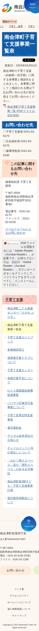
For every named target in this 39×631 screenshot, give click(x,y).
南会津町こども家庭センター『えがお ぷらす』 (20, 313)
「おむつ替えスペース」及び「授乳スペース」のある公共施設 (20, 467)
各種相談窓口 (15, 349)
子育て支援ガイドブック (20, 339)
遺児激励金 (14, 427)
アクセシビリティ (19, 595)
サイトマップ (19, 615)
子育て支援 (14, 300)
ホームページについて (19, 602)
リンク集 (19, 589)
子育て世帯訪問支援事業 (20, 417)
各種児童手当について (20, 380)
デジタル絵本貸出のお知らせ (20, 438)
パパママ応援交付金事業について (20, 405)
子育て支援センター (20, 370)
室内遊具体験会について (20, 500)
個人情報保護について (19, 609)
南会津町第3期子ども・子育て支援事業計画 (20, 486)
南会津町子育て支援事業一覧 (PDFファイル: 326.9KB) (21, 111)
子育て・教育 (16, 26)
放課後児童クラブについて (20, 360)
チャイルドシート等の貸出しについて (20, 450)
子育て (31, 26)
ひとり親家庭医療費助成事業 (20, 393)
